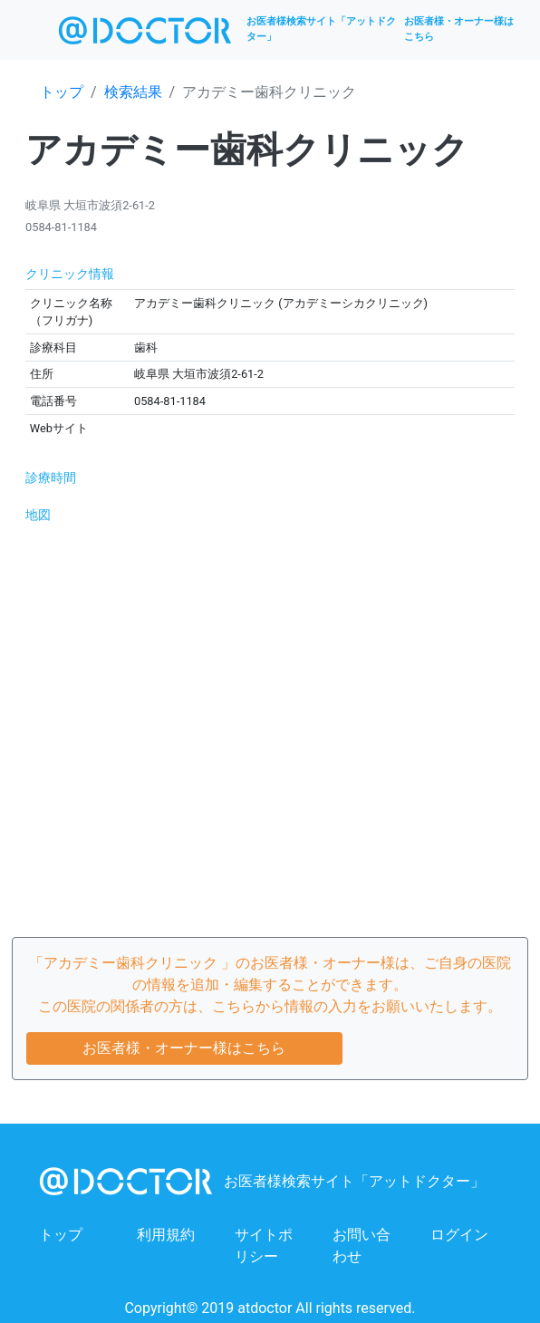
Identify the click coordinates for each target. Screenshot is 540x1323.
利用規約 (166, 1234)
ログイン (459, 1234)
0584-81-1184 (61, 227)
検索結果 (133, 92)
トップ (61, 92)
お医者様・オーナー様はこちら (459, 29)
